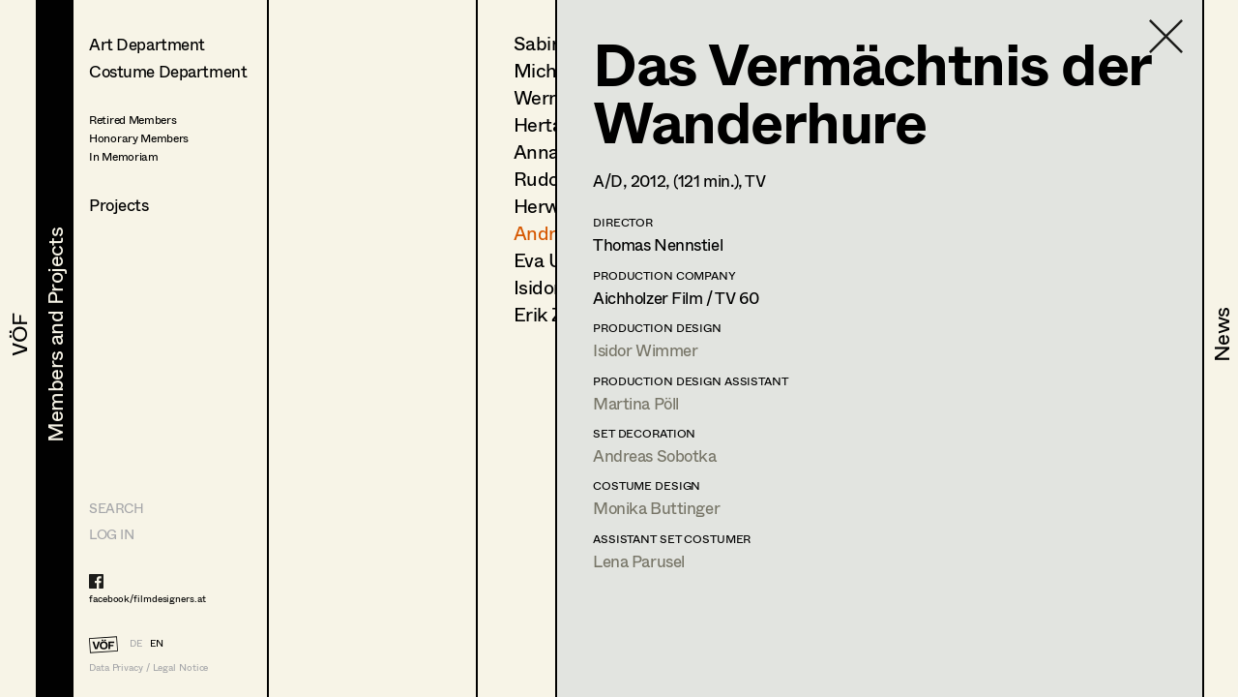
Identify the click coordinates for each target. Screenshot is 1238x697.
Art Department (147, 44)
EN (156, 643)
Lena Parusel (639, 561)
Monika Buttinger (656, 508)
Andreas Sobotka (655, 455)
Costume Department (168, 71)
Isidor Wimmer (645, 350)
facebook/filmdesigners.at (147, 598)
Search (116, 508)
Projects (119, 205)
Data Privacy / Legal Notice (148, 667)
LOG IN (111, 534)
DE (136, 643)
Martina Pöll (636, 403)
